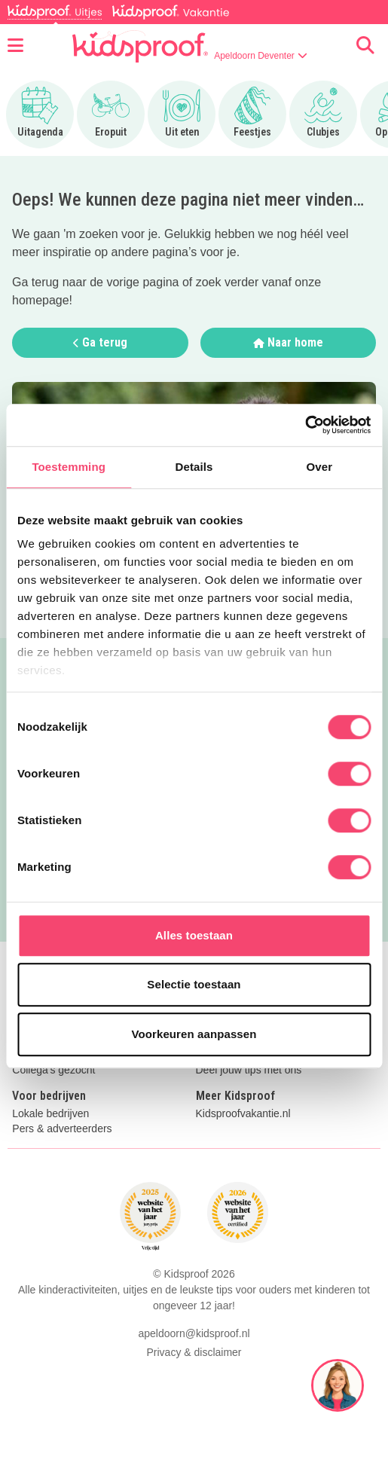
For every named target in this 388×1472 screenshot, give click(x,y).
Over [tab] (320, 466)
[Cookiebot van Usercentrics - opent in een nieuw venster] (305, 425)
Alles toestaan (194, 935)
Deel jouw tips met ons (249, 1070)
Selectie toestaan (193, 984)
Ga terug (100, 342)
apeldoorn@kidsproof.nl (193, 1333)
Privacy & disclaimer (193, 1352)
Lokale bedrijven (50, 1113)
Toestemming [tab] (68, 466)
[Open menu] (15, 46)
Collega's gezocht (53, 1070)
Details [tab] (194, 466)
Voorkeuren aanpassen (194, 1034)
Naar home (288, 342)
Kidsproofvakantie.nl (243, 1113)
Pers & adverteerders (62, 1129)
